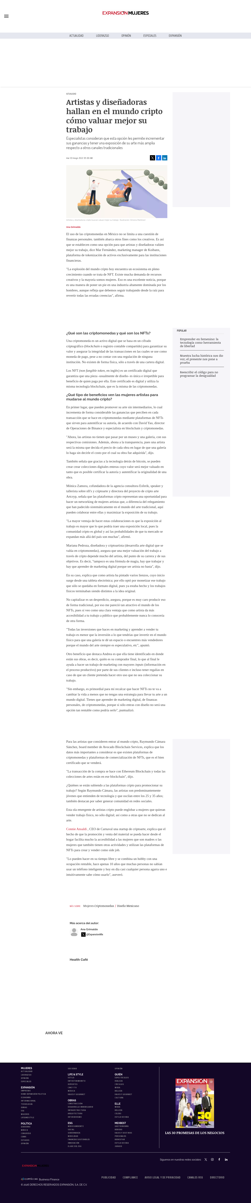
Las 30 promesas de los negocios (194, 1132)
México (24, 1130)
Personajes (120, 1136)
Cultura (119, 1097)
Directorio (217, 1177)
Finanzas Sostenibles (79, 1139)
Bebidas (118, 1129)
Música (71, 1090)
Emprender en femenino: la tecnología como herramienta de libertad (200, 342)
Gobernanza (74, 1132)
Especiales (149, 35)
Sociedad (72, 1068)
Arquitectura (75, 1113)
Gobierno (26, 1126)
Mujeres (26, 1068)
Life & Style (75, 1074)
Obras (24, 1107)
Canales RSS (195, 1177)
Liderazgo (102, 35)
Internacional (28, 1100)
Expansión (175, 35)
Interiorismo (75, 1117)
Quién (118, 1074)
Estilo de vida (122, 1117)
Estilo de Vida (122, 1142)
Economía (26, 1097)
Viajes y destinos (123, 1132)
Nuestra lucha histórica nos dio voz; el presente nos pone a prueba (201, 359)
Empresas (26, 1090)
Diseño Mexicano (128, 906)
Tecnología (27, 1104)
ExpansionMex (222, 1160)
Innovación (73, 1142)
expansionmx (206, 1159)
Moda (117, 1087)
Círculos (119, 1084)
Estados (25, 1140)
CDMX (23, 1136)
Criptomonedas (104, 906)
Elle (117, 1103)
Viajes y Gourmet (76, 1094)
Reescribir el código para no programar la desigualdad (199, 374)
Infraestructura (77, 1110)
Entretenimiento (77, 1080)
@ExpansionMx (94, 934)
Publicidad (108, 1177)
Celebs (118, 1113)
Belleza (118, 1090)
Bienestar (120, 1139)
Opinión (126, 35)
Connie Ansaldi (76, 829)
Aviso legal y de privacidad (162, 1177)
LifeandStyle (27, 1117)
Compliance (130, 1177)
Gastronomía (122, 1126)
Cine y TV (72, 1087)
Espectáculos (122, 1077)
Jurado (118, 1146)
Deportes (73, 1084)
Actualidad (76, 35)
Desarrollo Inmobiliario (80, 1106)
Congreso (26, 1133)
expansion (229, 1160)
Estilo (71, 1077)
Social (71, 1129)
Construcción (75, 1103)
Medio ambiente (76, 1126)
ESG (22, 1110)
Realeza (119, 1080)
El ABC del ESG (75, 1146)
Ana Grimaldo (89, 929)
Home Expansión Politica (33, 1094)
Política (26, 1123)
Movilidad (73, 1136)
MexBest (120, 1123)
